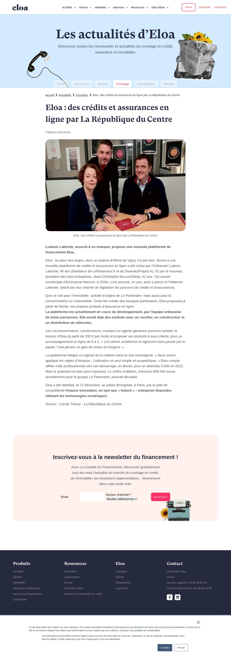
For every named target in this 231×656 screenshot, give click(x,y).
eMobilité (19, 582)
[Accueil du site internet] (20, 7)
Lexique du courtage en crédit (83, 593)
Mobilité (168, 84)
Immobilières (146, 84)
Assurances (81, 84)
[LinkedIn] (177, 597)
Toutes (61, 84)
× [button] (198, 622)
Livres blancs (72, 577)
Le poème (122, 588)
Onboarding (123, 582)
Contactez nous (176, 571)
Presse (68, 582)
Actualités (65, 95)
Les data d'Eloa (73, 588)
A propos (121, 571)
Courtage (122, 84)
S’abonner (205, 7)
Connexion (220, 7)
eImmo (17, 577)
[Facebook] (170, 597)
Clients (120, 577)
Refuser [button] (181, 647)
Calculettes (20, 599)
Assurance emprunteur (27, 593)
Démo (188, 7)
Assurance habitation (26, 588)
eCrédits (18, 571)
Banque (102, 84)
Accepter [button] (165, 647)
